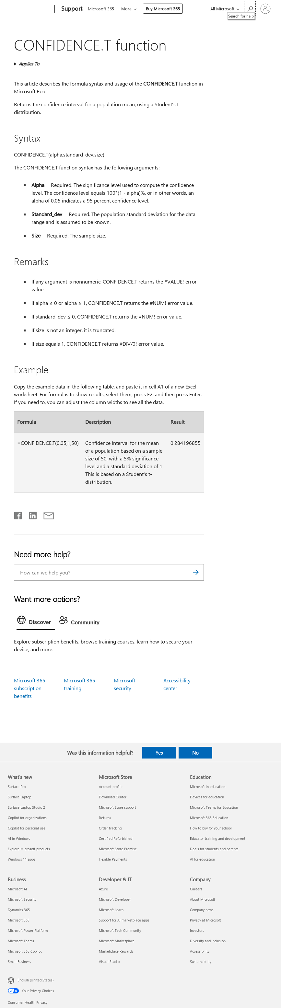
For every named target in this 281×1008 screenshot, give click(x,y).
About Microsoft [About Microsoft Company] (202, 899)
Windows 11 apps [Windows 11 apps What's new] (21, 859)
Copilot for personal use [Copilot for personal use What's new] (26, 828)
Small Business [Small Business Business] (19, 961)
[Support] (71, 9)
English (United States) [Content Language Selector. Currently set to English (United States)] (35, 980)
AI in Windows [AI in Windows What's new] (19, 838)
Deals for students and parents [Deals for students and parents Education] (214, 848)
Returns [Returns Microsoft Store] (105, 817)
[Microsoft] (30, 9)
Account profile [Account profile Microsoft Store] (111, 786)
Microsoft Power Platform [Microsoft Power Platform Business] (28, 930)
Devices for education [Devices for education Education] (207, 796)
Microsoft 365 (101, 8)
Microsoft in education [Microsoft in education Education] (207, 786)
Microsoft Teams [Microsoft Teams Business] (21, 940)
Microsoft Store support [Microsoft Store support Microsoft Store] (117, 807)
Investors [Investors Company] (197, 930)
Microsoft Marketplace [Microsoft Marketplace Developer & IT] (117, 940)
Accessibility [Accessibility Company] (199, 951)
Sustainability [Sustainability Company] (200, 961)
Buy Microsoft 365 (164, 8)
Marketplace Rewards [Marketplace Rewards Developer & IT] (116, 951)
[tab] (36, 621)
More (128, 8)
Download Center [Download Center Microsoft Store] (112, 796)
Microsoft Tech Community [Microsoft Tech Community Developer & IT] (120, 930)
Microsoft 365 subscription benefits (29, 688)
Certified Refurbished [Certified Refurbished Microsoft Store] (115, 838)
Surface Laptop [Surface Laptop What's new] (19, 796)
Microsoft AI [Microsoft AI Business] (17, 888)
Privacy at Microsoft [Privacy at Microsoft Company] (205, 920)
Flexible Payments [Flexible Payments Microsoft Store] (113, 859)
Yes (159, 752)
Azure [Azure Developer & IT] (103, 888)
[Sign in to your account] (265, 9)
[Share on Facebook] (18, 514)
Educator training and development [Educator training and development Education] (217, 838)
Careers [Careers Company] (196, 888)
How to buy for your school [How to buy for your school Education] (211, 828)
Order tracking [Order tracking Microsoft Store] (110, 828)
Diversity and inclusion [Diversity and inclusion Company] (208, 940)
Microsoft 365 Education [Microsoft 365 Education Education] (209, 817)
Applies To (29, 64)
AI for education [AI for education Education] (202, 859)
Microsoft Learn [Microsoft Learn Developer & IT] (111, 909)
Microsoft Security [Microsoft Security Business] (22, 899)
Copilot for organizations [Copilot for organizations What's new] (27, 817)
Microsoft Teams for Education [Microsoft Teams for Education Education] (214, 807)
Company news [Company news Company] (202, 909)
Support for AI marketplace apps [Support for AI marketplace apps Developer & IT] (124, 920)
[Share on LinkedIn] (30, 514)
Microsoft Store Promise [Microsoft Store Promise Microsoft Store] (118, 848)
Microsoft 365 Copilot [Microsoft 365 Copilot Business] (25, 951)
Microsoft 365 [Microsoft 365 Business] (18, 920)
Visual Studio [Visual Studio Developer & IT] (109, 961)
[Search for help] (250, 8)
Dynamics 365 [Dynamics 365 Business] (19, 909)
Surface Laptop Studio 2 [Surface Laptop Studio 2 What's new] (26, 807)
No (195, 752)
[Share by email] (46, 514)
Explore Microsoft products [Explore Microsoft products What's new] (29, 848)
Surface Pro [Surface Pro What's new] (17, 786)
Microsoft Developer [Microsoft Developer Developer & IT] (115, 899)
